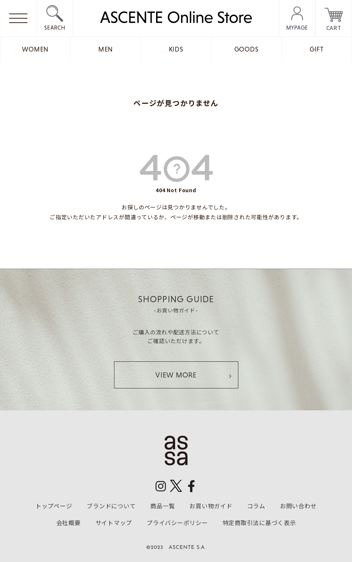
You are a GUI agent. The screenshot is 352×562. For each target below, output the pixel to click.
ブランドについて (111, 505)
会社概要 (68, 522)
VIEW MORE (176, 375)
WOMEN (35, 49)
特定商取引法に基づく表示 (259, 522)
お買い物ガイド (210, 505)
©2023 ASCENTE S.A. (176, 547)
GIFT (317, 49)
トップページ (53, 505)
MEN (105, 49)
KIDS (176, 49)
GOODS (246, 49)
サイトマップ (113, 522)
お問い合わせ (298, 505)
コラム (256, 505)
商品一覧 (162, 505)
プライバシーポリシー (177, 522)
